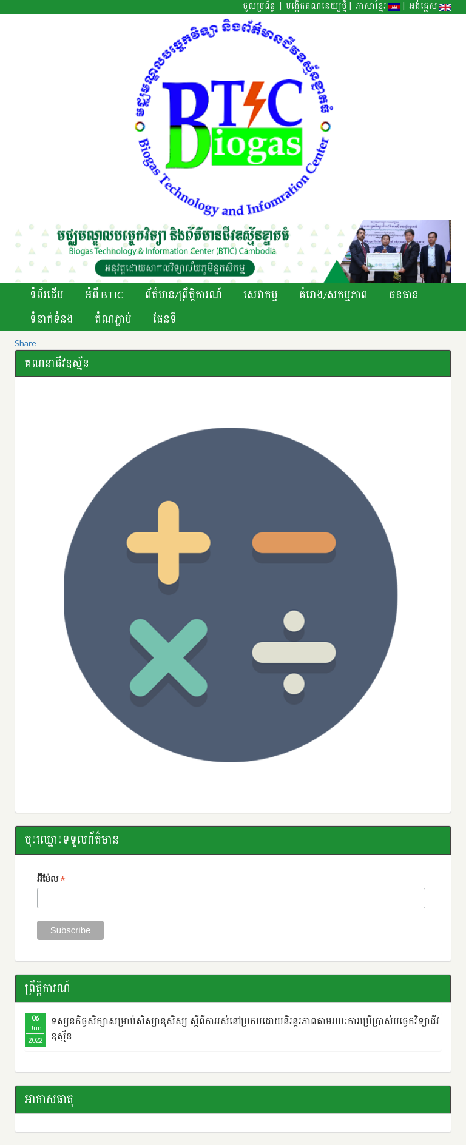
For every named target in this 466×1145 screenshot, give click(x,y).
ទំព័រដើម (47, 294)
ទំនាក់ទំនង (51, 318)
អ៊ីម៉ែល (51, 879)
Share (25, 343)
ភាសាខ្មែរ (378, 6)
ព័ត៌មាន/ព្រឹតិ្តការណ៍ (183, 294)
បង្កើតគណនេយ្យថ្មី (316, 6)
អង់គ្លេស (430, 6)
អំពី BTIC (104, 294)
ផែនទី (165, 318)
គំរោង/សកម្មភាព (333, 294)
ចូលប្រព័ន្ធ (259, 6)
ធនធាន (404, 294)
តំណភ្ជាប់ (113, 318)
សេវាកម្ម (260, 294)
